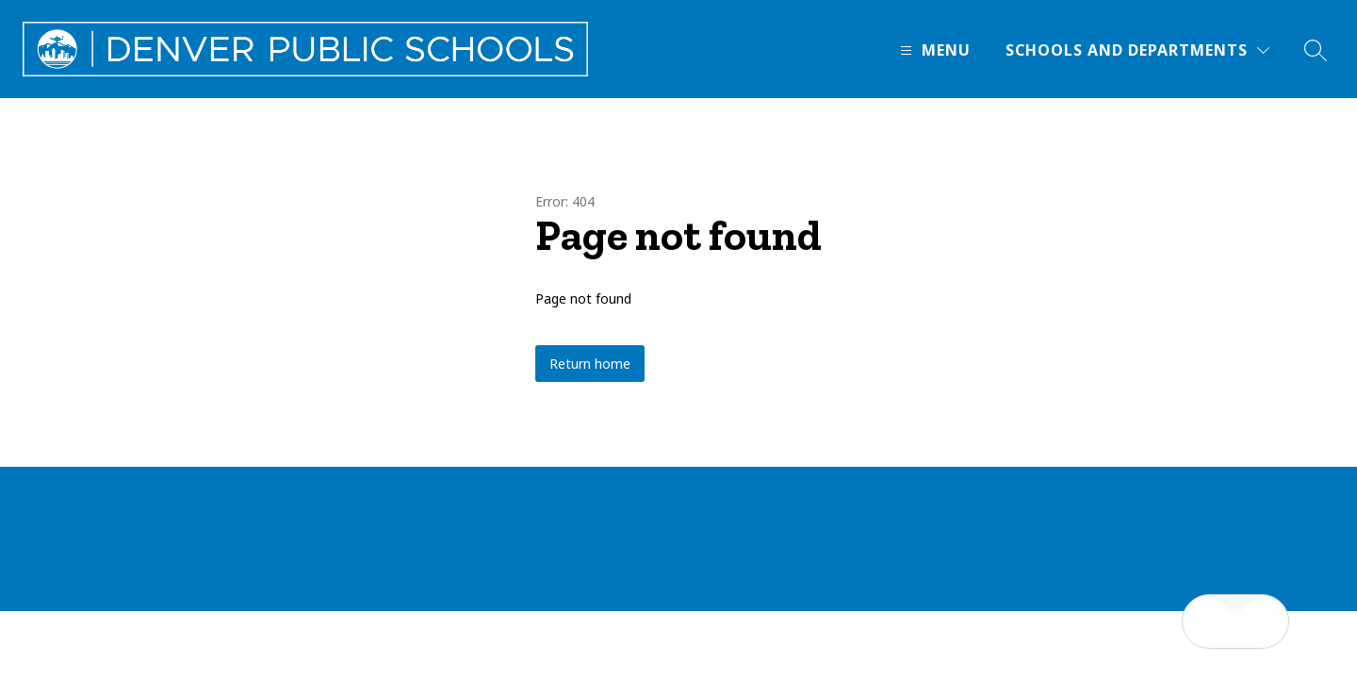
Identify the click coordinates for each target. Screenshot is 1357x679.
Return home (589, 364)
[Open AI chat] (1261, 621)
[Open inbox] (1209, 621)
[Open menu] (933, 50)
